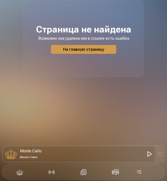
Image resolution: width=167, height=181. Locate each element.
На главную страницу (83, 49)
